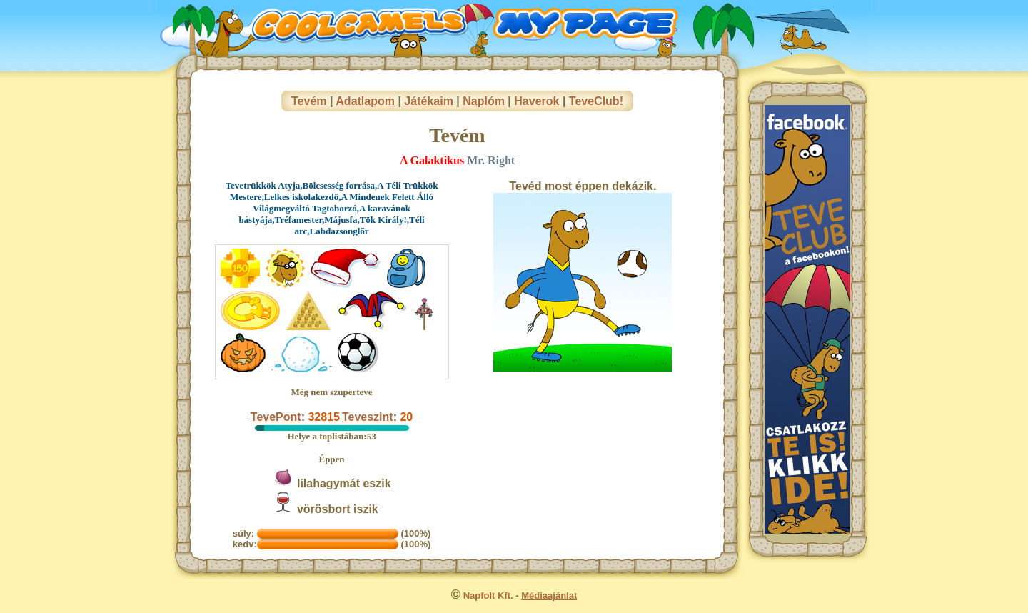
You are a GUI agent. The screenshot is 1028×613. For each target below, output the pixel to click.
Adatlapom (365, 101)
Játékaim (428, 101)
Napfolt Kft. (488, 595)
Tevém (309, 101)
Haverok (536, 101)
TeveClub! (596, 101)
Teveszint (367, 417)
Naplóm (484, 101)
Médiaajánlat (549, 595)
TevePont (276, 417)
